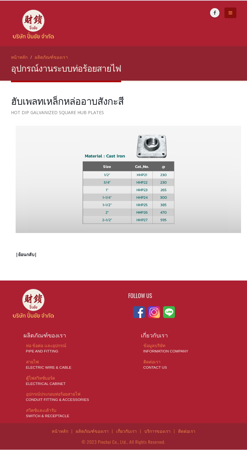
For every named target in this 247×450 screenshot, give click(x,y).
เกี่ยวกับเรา (126, 431)
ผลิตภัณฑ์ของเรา (51, 57)
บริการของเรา (157, 431)
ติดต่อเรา (187, 431)
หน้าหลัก (19, 57)
